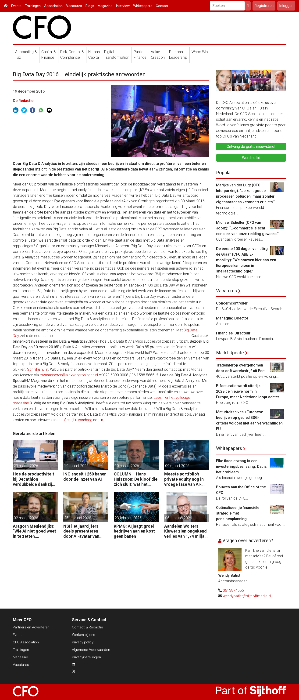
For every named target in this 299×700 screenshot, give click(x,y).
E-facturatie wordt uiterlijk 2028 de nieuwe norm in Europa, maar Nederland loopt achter (247, 391)
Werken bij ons (83, 635)
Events (16, 6)
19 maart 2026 (76, 466)
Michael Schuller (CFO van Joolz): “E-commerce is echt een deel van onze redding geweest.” (247, 228)
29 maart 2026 (26, 466)
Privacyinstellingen (86, 657)
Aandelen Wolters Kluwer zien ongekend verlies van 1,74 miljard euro (186, 531)
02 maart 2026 (26, 518)
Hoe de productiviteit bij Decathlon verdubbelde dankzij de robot (33, 479)
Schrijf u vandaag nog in (83, 420)
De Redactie (23, 100)
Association (53, 6)
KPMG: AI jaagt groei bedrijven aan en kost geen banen (134, 531)
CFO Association (26, 642)
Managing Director (232, 318)
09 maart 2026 (177, 466)
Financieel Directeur (233, 333)
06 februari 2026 (178, 518)
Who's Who (201, 52)
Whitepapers (142, 6)
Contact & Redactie (87, 627)
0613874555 (233, 590)
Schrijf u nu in (37, 369)
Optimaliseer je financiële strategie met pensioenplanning (237, 513)
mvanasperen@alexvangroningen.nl (69, 375)
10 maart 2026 (127, 466)
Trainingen (33, 6)
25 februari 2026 (77, 518)
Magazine (105, 6)
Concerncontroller (232, 303)
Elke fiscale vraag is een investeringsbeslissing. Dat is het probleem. (241, 466)
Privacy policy (82, 642)
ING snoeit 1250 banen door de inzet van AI (85, 477)
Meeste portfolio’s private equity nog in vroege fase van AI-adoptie (184, 479)
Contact (162, 6)
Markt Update (230, 352)
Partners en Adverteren (31, 627)
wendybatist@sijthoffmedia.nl (247, 596)
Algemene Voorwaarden (91, 650)
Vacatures (74, 6)
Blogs (89, 6)
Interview (123, 6)
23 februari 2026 (128, 518)
